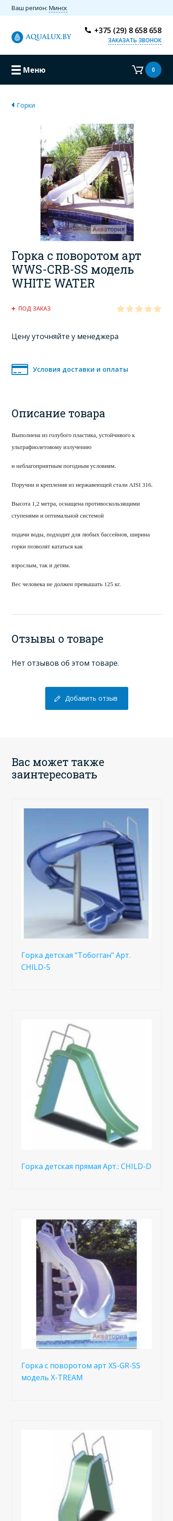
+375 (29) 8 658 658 (127, 30)
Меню (34, 70)
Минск (58, 8)
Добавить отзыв (91, 698)
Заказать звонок (134, 40)
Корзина (146, 70)
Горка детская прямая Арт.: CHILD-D (86, 1166)
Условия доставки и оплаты (80, 369)
